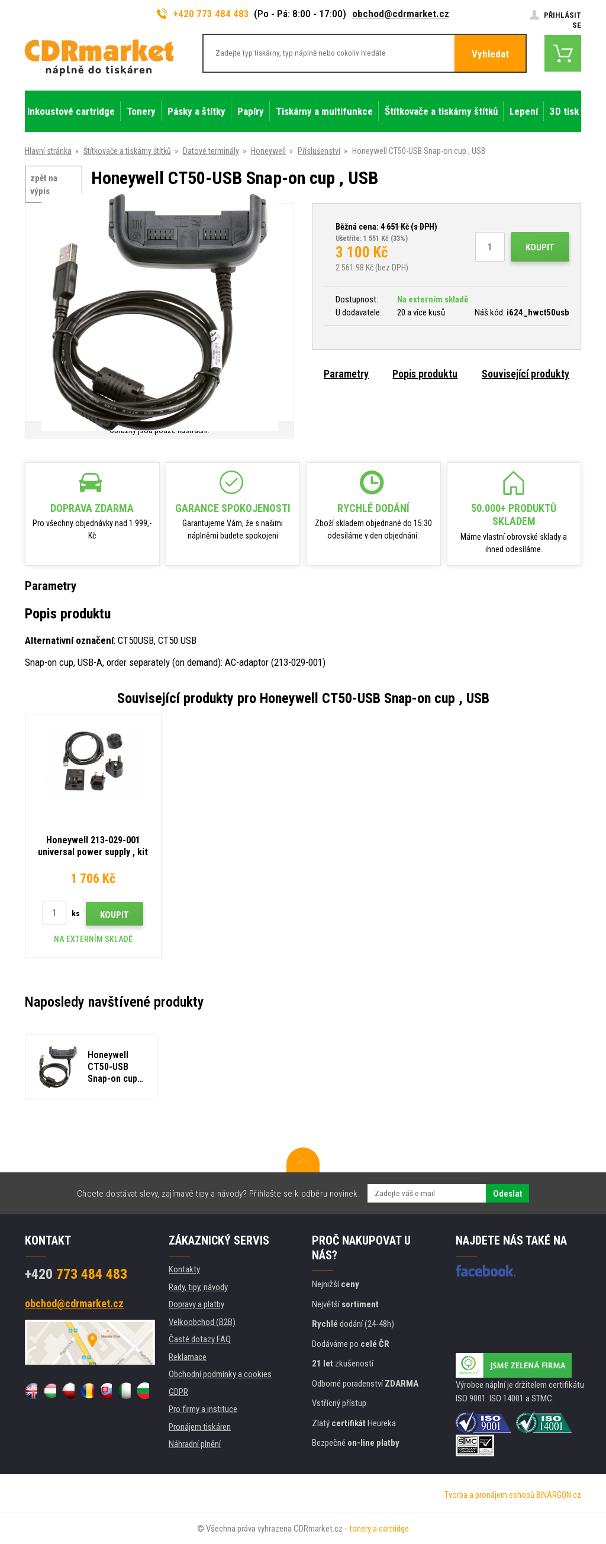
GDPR (178, 1392)
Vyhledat (490, 54)
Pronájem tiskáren (200, 1426)
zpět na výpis (43, 185)
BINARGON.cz (558, 1495)
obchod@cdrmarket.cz (400, 14)
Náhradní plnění (195, 1444)
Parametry (346, 374)
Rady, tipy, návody (198, 1287)
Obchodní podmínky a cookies (220, 1374)
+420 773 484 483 (203, 14)
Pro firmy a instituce (203, 1409)
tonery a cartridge (379, 1528)
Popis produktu (424, 374)
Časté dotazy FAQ (200, 1339)
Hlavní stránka (48, 151)
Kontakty (184, 1269)
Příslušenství (319, 151)
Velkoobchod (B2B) (202, 1322)
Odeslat (507, 1193)
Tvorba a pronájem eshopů (489, 1495)
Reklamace (188, 1357)
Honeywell (268, 151)
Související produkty (525, 374)
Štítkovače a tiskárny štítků (127, 151)
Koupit (540, 247)
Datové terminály (211, 151)
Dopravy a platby (196, 1304)
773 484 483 (76, 1274)
